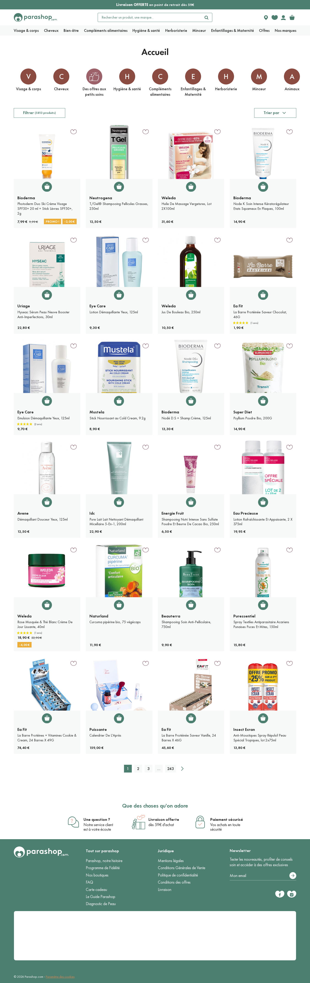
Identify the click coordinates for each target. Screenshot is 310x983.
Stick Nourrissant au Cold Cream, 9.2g (117, 418)
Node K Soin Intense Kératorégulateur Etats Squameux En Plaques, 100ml (261, 206)
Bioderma (26, 197)
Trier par (271, 112)
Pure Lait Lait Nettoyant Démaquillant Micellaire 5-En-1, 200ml (116, 521)
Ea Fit (238, 306)
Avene (23, 513)
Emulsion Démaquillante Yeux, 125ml (43, 418)
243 (170, 768)
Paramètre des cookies (60, 977)
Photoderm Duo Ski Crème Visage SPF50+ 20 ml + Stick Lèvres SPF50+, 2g (45, 209)
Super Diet (242, 412)
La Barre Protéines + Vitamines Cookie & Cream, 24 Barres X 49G (46, 737)
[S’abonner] (292, 875)
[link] (292, 17)
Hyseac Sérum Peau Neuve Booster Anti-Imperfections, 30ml (43, 314)
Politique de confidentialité (178, 875)
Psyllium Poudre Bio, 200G (252, 418)
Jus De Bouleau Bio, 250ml (181, 312)
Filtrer (39, 112)
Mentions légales (171, 860)
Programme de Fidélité (103, 867)
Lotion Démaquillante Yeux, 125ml (113, 312)
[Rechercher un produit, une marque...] (149, 17)
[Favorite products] (274, 17)
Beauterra (171, 616)
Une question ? (97, 819)
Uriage (23, 306)
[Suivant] (182, 769)
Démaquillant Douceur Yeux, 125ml (42, 519)
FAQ (89, 882)
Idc (92, 513)
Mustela (96, 412)
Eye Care (97, 306)
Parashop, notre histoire (104, 860)
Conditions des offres (174, 882)
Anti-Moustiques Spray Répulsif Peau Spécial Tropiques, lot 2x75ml (259, 737)
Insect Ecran (244, 729)
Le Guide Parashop (100, 896)
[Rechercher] (206, 17)
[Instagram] (291, 894)
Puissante (98, 729)
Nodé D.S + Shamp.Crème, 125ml (186, 418)
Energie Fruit (173, 513)
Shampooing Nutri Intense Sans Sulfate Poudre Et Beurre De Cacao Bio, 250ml (190, 521)
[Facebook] (279, 894)
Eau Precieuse (245, 513)
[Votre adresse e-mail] (263, 875)
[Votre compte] (283, 17)
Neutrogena (100, 197)
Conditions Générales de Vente (181, 867)
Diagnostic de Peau (101, 903)
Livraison (164, 889)
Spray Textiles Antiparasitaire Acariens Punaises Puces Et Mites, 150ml (261, 624)
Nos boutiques (97, 875)
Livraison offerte (163, 819)
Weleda (169, 197)
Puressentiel (244, 616)
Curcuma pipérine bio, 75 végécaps (115, 622)
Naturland (98, 616)
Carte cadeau (96, 889)
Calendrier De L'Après (105, 735)
